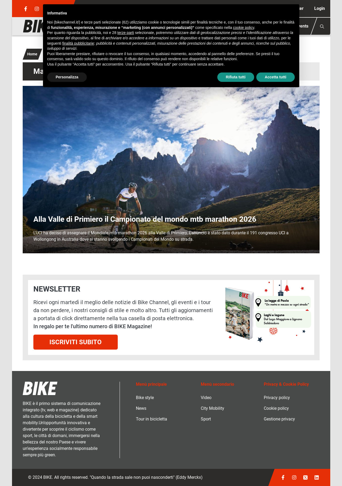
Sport (206, 419)
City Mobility (212, 408)
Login (319, 8)
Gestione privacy (279, 419)
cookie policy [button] (243, 27)
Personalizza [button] (67, 77)
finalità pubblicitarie (78, 43)
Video (206, 397)
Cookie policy (276, 408)
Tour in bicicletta (151, 419)
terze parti (125, 32)
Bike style (145, 397)
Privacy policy (277, 397)
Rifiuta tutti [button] (236, 77)
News (141, 408)
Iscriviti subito (75, 342)
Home (32, 54)
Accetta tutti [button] (275, 77)
